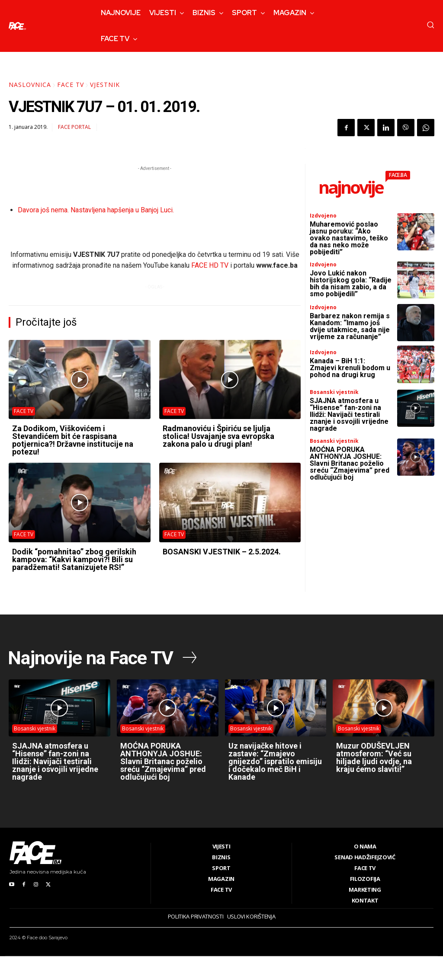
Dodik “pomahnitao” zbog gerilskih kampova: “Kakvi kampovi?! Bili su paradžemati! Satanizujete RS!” (74, 559)
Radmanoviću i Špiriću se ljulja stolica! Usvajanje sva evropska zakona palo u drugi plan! (218, 436)
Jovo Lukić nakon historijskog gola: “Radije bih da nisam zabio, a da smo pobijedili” (351, 283)
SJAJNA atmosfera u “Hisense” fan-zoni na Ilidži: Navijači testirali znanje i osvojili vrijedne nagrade (349, 414)
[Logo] (17, 26)
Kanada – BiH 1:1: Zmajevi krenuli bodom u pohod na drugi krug (350, 368)
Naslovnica (30, 84)
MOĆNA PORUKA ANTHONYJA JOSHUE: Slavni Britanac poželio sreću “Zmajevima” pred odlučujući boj (349, 463)
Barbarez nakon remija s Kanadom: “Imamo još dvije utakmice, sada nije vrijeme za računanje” (350, 326)
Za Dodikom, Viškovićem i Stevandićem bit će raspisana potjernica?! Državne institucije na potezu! (72, 440)
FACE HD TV (209, 265)
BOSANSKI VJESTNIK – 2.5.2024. (222, 551)
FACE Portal (74, 127)
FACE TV (70, 84)
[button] (430, 25)
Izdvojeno (323, 215)
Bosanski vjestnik (334, 392)
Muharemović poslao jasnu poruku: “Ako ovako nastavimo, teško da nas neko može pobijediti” (349, 238)
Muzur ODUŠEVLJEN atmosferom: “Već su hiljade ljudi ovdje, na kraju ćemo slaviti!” (374, 758)
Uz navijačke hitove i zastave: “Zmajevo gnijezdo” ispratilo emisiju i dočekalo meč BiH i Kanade (275, 762)
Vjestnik (105, 84)
